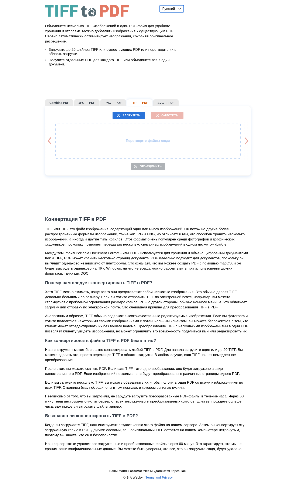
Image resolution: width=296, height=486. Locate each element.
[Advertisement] (219, 31)
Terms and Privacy (159, 477)
